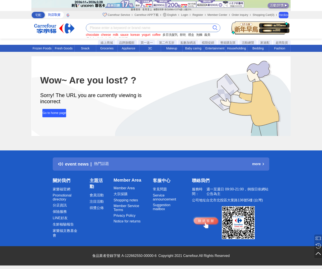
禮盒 (191, 34)
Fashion (279, 48)
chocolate (92, 34)
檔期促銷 (208, 42)
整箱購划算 (228, 42)
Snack (85, 48)
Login (184, 14)
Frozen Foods (42, 48)
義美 (207, 34)
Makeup (171, 48)
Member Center (217, 14)
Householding (236, 48)
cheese (106, 34)
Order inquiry (240, 14)
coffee (156, 34)
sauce (124, 34)
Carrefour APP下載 (146, 14)
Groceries (107, 48)
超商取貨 (282, 42)
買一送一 (147, 42)
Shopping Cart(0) (263, 14)
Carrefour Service (116, 15)
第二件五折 (166, 42)
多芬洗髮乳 (170, 34)
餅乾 (183, 34)
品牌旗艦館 (126, 42)
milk (115, 34)
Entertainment (214, 48)
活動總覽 (248, 42)
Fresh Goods (64, 48)
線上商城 (107, 42)
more (258, 164)
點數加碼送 (188, 42)
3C (150, 48)
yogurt (146, 34)
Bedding (258, 48)
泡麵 (199, 34)
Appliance (128, 48)
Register (197, 14)
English (170, 14)
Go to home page (52, 111)
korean (135, 34)
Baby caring (193, 48)
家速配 (265, 42)
